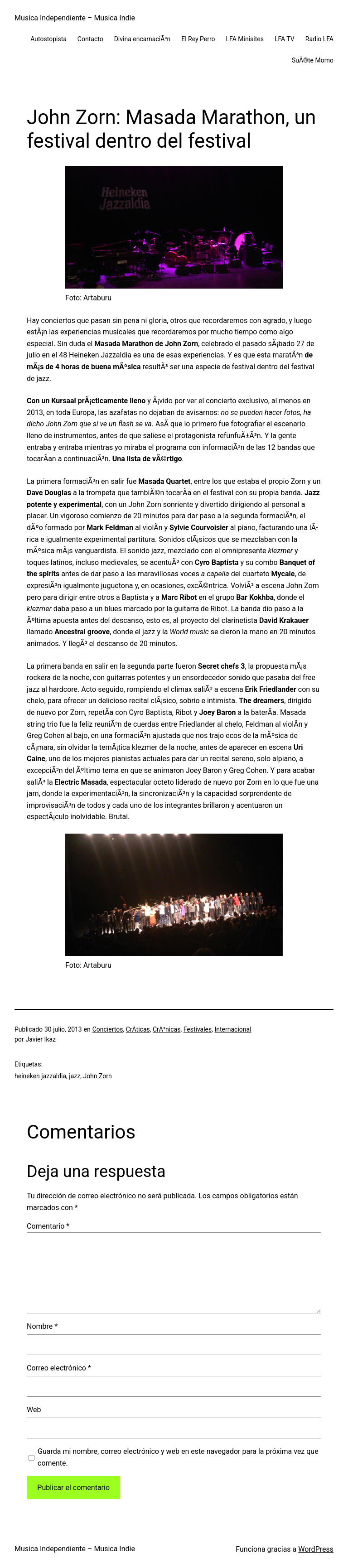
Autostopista (48, 39)
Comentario (48, 1226)
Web (34, 1409)
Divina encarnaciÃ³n (142, 39)
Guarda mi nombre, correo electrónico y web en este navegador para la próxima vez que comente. (178, 1457)
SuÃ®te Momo (313, 60)
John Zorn (97, 1076)
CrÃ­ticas (138, 1029)
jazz (74, 1076)
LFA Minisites (245, 39)
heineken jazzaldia (40, 1076)
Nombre (42, 1326)
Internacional (232, 1029)
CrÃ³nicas (166, 1029)
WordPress (316, 1549)
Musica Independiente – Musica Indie (74, 18)
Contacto (90, 39)
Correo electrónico (59, 1368)
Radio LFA (319, 39)
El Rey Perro (198, 39)
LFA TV (285, 39)
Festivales (198, 1029)
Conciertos (107, 1029)
